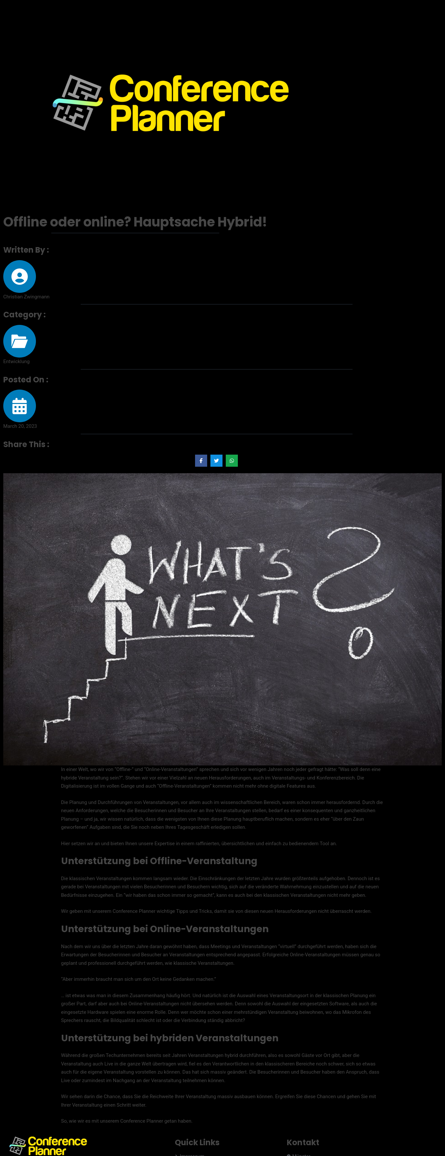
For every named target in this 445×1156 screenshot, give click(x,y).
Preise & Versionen (390, 11)
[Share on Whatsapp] (232, 461)
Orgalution (72, 1124)
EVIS (46, 1124)
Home (355, 11)
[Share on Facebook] (201, 461)
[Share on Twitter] (216, 461)
